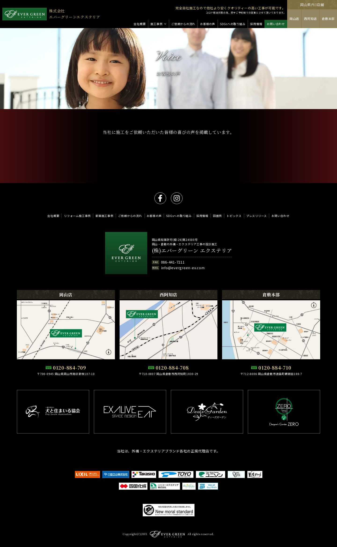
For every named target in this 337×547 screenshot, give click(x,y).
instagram (177, 198)
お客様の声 (154, 216)
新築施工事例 (104, 216)
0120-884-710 (274, 367)
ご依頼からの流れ (130, 216)
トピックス (234, 216)
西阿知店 (310, 18)
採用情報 (202, 216)
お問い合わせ (280, 216)
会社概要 (53, 216)
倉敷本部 (328, 18)
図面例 (217, 216)
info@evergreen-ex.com (183, 267)
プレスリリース (256, 216)
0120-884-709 (69, 367)
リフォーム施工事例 (77, 216)
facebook (160, 198)
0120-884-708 (172, 367)
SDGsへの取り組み (179, 216)
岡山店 (294, 18)
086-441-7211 (173, 262)
